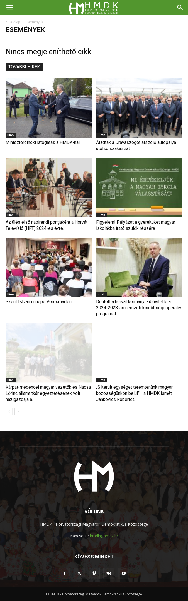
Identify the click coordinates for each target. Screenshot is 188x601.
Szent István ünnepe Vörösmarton (39, 301)
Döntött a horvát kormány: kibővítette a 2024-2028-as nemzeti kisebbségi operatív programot (138, 307)
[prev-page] (9, 411)
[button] (9, 7)
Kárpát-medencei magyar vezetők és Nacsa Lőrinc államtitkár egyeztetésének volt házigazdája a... (48, 393)
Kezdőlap (13, 21)
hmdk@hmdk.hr (104, 535)
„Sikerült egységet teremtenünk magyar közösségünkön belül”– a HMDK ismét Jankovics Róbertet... (134, 393)
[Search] (180, 7)
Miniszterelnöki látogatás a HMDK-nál (43, 142)
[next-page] (17, 411)
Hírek (10, 135)
